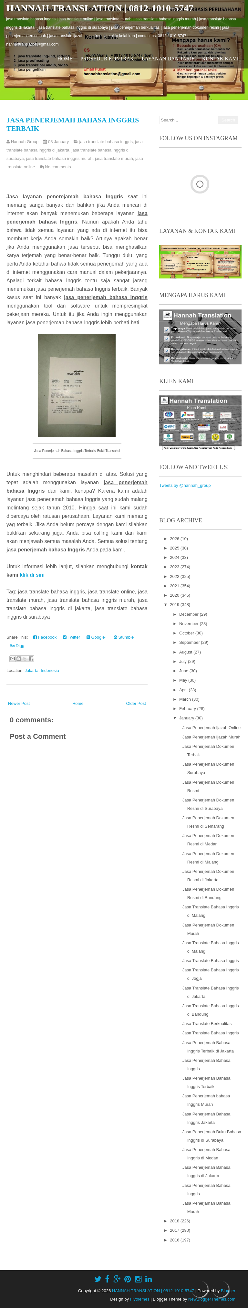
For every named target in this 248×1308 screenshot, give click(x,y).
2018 (175, 1221)
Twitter (71, 637)
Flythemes (140, 1299)
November (189, 623)
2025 (175, 548)
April (184, 689)
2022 (175, 576)
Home (65, 58)
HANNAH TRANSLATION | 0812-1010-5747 (99, 8)
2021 (175, 585)
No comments (58, 166)
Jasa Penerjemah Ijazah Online (211, 727)
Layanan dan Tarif (168, 58)
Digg (17, 645)
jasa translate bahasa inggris (106, 141)
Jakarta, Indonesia (42, 670)
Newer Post (19, 703)
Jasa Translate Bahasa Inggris (210, 960)
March (185, 699)
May (183, 680)
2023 (175, 566)
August (186, 652)
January (187, 718)
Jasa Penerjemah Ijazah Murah (211, 737)
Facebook (45, 637)
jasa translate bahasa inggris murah (59, 158)
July (183, 661)
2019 (175, 604)
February (188, 708)
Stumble (124, 637)
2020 (175, 595)
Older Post (136, 703)
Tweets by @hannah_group (185, 485)
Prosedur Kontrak (107, 58)
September (190, 642)
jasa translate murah (114, 158)
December (189, 614)
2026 (175, 538)
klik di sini (32, 575)
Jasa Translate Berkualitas (207, 1023)
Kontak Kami (220, 58)
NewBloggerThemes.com (211, 1299)
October (187, 633)
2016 (175, 1240)
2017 (175, 1230)
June (184, 670)
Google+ (97, 637)
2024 (175, 557)
